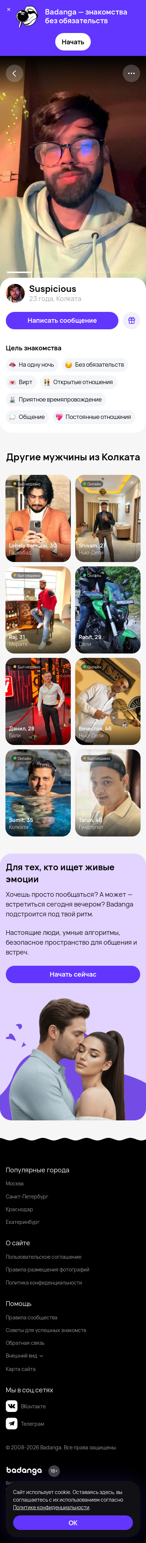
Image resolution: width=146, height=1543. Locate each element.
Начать (73, 41)
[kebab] (131, 73)
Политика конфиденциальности (44, 1282)
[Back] (14, 73)
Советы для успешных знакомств (46, 1330)
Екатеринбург (23, 1221)
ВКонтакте (26, 1406)
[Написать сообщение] (62, 320)
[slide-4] (126, 272)
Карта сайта (21, 1368)
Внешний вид (25, 1355)
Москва (15, 1183)
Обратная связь (25, 1342)
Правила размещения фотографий (47, 1269)
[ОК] (73, 1522)
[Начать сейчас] (73, 974)
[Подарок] (131, 320)
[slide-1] (46, 272)
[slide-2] (73, 272)
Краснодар (19, 1209)
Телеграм (25, 1423)
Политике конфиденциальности (51, 1507)
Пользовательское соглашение (43, 1256)
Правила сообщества (31, 1317)
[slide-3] (100, 272)
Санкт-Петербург (27, 1196)
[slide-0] (19, 272)
